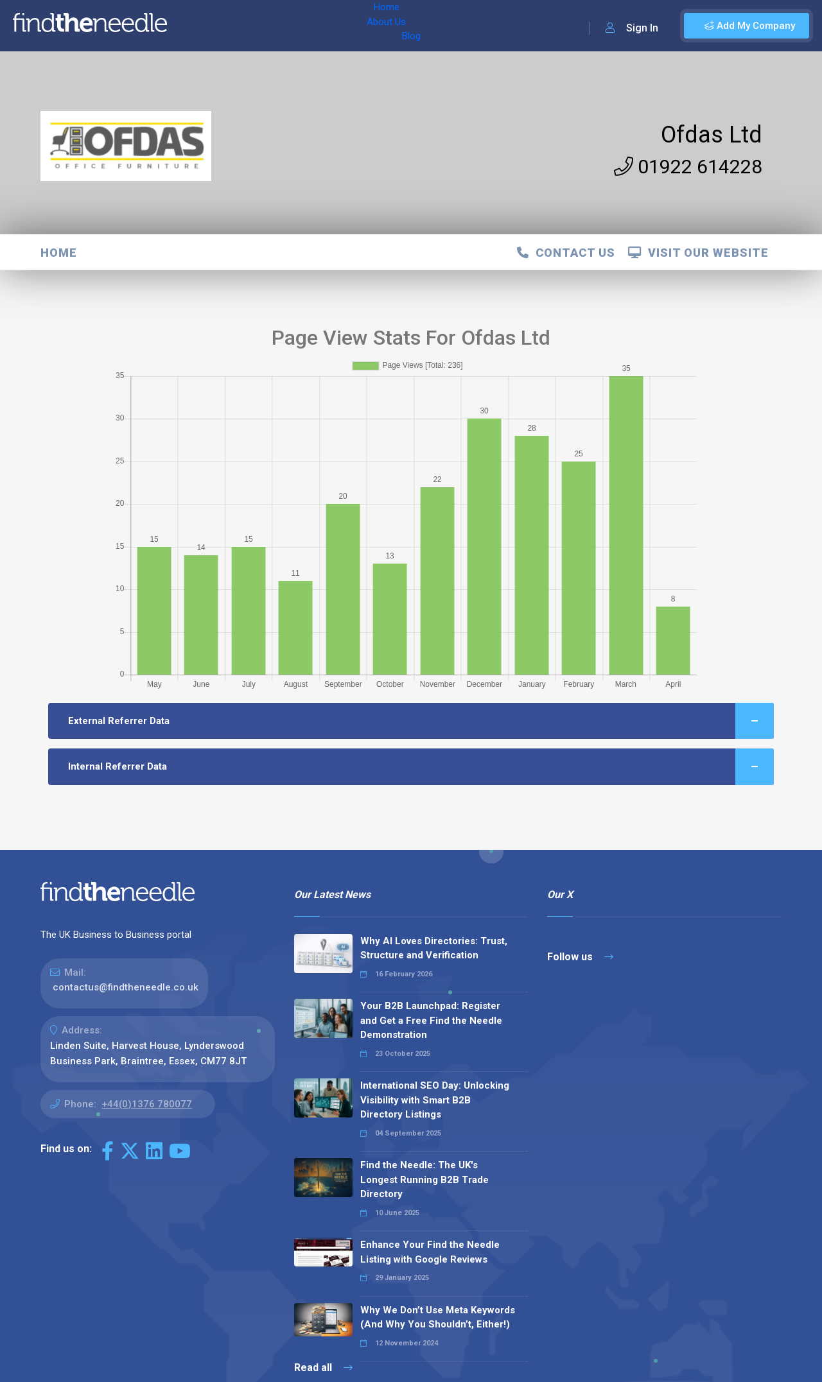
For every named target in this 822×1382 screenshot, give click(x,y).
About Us (243, 25)
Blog (288, 25)
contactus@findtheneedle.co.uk (125, 987)
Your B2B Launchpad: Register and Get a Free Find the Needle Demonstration (431, 1020)
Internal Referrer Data (421, 766)
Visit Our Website (698, 252)
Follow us (580, 957)
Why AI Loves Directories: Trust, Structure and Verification (433, 948)
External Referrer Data (421, 721)
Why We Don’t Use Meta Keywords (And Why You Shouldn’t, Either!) (437, 1317)
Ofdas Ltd (711, 134)
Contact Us (566, 252)
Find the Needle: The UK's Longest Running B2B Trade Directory (424, 1179)
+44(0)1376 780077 (146, 1104)
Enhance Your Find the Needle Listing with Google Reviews (430, 1252)
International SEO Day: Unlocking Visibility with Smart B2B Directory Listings (434, 1100)
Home (194, 25)
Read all (323, 1367)
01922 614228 (688, 166)
